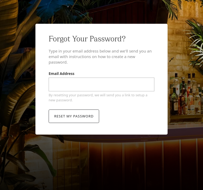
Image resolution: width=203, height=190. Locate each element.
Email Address (62, 74)
